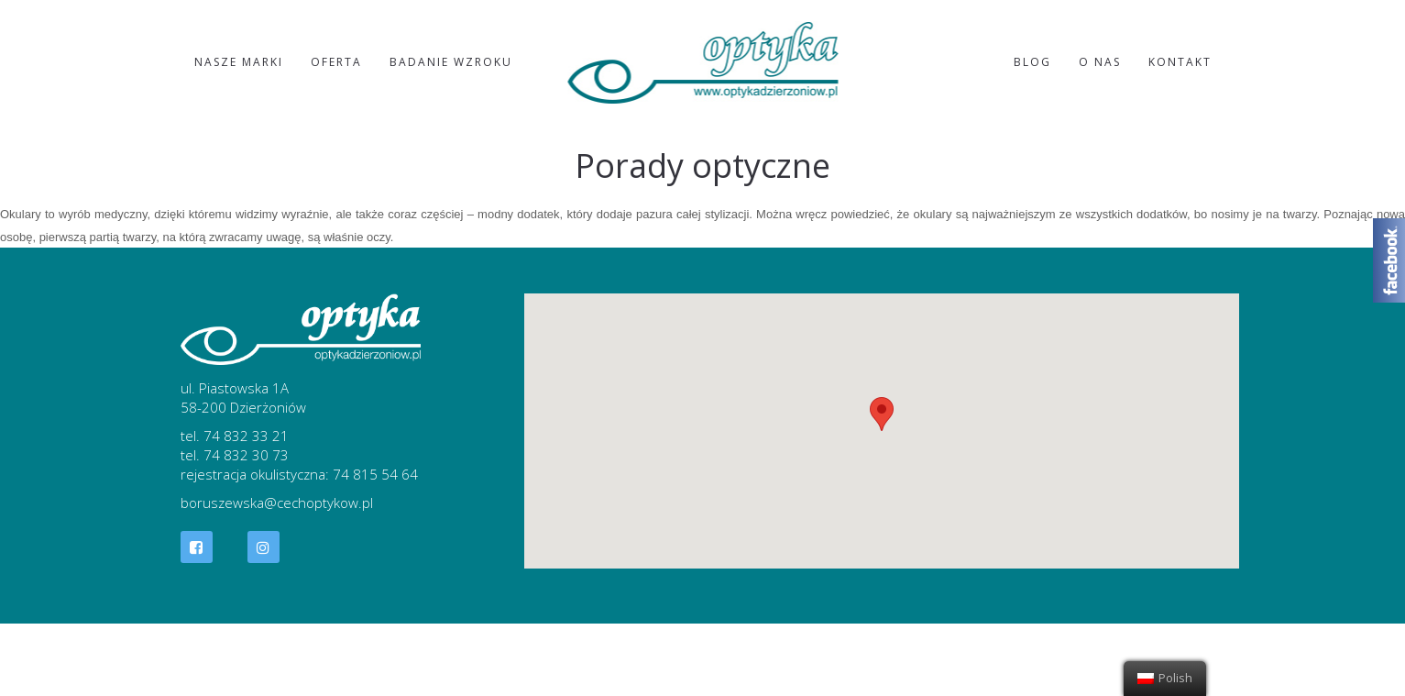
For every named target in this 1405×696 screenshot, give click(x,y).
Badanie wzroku (451, 62)
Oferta (336, 62)
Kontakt (1180, 62)
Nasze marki (238, 62)
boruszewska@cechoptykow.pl (277, 502)
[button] (882, 414)
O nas (1100, 62)
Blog (1032, 62)
